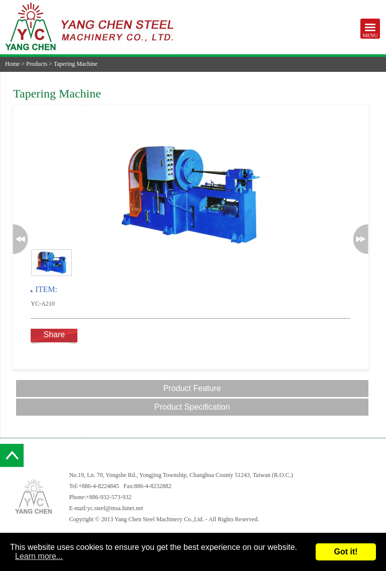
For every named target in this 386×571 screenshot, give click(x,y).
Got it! (345, 551)
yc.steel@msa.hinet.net (115, 508)
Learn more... (39, 556)
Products (36, 63)
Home (12, 63)
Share (54, 334)
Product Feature (192, 388)
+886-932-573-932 (109, 497)
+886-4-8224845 (98, 486)
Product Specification (192, 407)
